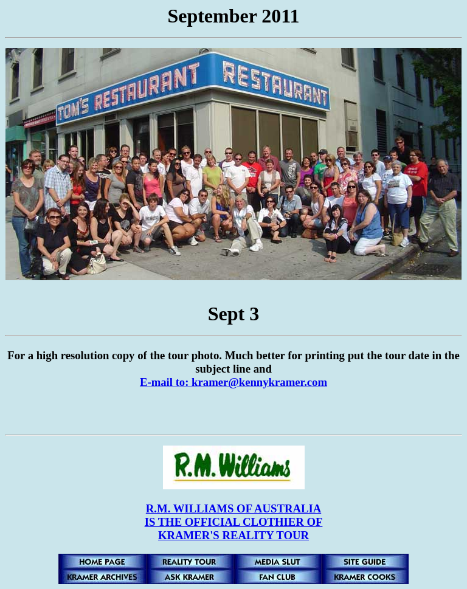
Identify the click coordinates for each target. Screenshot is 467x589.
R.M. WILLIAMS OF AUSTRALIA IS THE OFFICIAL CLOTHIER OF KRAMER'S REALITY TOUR (234, 522)
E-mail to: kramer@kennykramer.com (233, 382)
